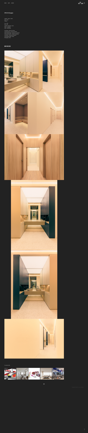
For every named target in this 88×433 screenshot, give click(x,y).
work (9, 2)
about (5, 2)
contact (12, 2)
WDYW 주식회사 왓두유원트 (80, 387)
